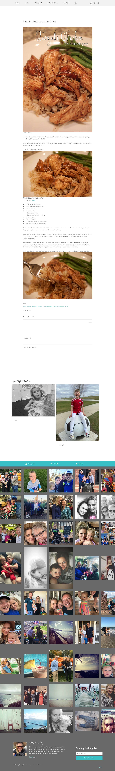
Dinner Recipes (47, 306)
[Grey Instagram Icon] (90, 3)
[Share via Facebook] (23, 316)
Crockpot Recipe (58, 306)
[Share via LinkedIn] (33, 316)
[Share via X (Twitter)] (28, 316)
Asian (66, 306)
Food (34, 306)
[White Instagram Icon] (26, 464)
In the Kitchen (27, 306)
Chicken (39, 306)
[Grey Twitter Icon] (98, 3)
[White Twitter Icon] (77, 464)
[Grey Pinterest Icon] (94, 3)
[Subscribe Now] (89, 758)
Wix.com (40, 765)
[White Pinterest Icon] (51, 464)
